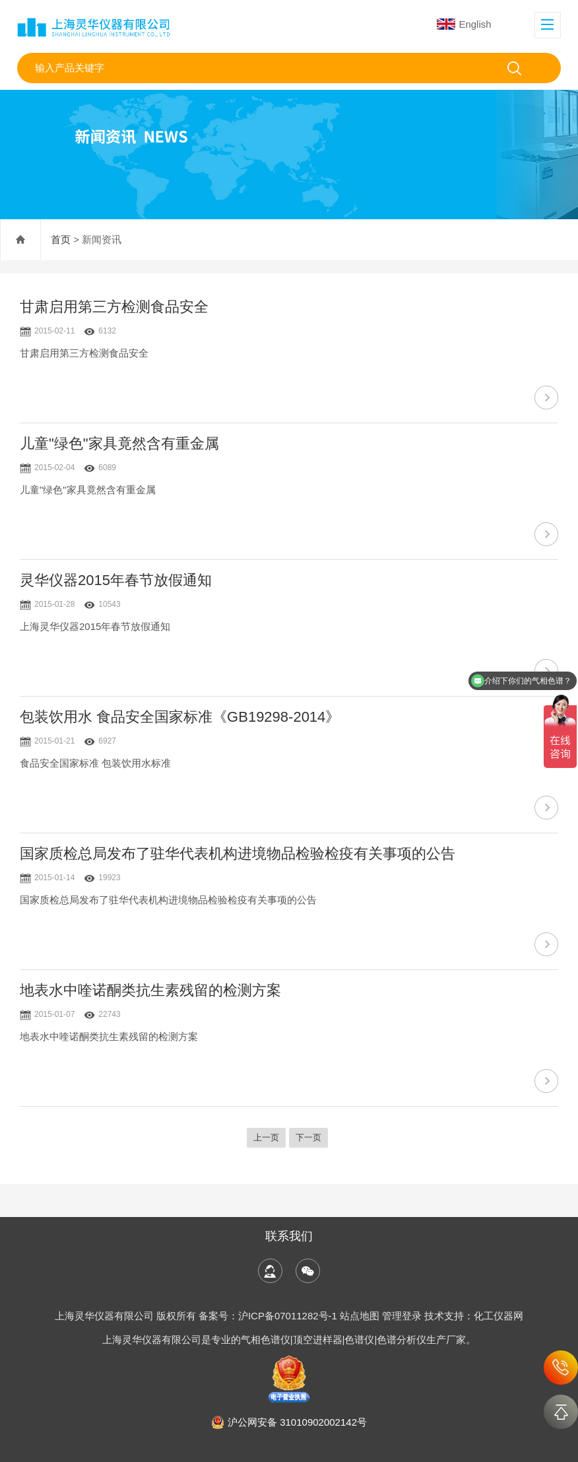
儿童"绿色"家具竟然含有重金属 (119, 443)
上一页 (266, 1137)
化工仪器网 (498, 1315)
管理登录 (402, 1315)
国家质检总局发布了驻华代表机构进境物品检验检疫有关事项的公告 (237, 853)
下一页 (308, 1137)
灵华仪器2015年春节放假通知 (116, 580)
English (464, 24)
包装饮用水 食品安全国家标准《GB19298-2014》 (180, 717)
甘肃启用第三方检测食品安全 (114, 306)
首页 (61, 239)
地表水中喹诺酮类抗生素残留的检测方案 (150, 990)
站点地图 (359, 1315)
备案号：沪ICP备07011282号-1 (269, 1315)
